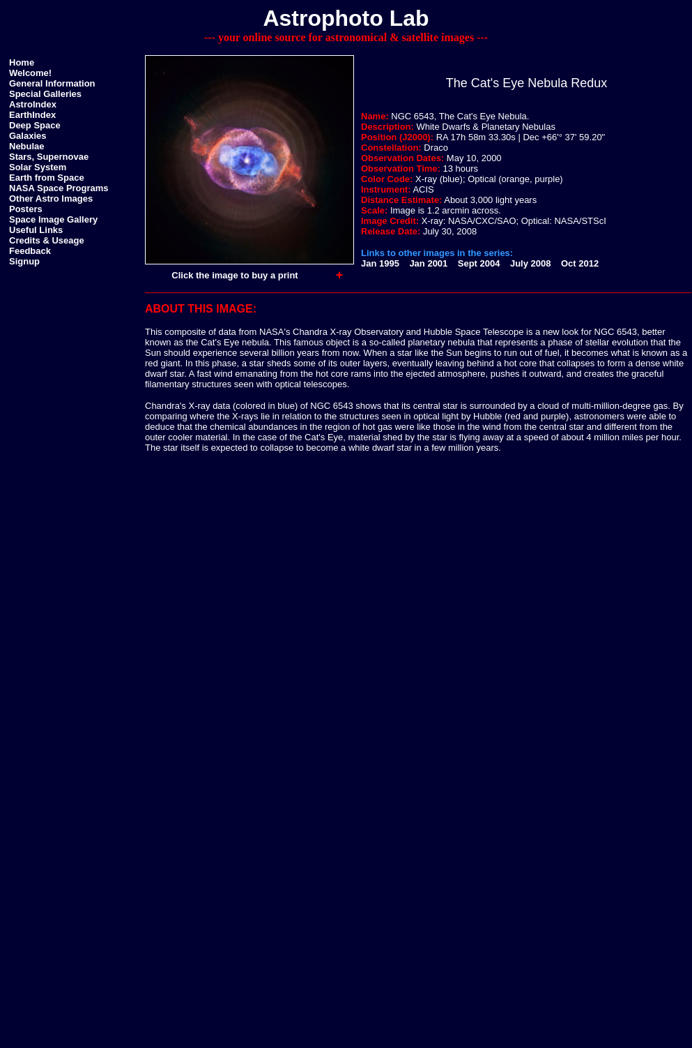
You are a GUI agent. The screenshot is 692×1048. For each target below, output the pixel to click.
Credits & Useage (46, 240)
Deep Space (35, 125)
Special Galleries (45, 94)
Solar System (37, 167)
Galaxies (28, 135)
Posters (26, 209)
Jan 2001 (428, 263)
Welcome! (30, 73)
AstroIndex (32, 104)
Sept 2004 (479, 263)
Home (21, 62)
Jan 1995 (380, 263)
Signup (24, 261)
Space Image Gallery (53, 219)
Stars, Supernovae (49, 156)
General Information (52, 83)
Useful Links (36, 230)
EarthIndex (32, 115)
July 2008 (530, 263)
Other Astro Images (51, 198)
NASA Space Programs (59, 188)
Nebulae (27, 146)
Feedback (30, 251)
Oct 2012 (580, 263)
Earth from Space (46, 177)
